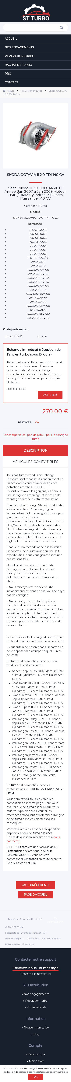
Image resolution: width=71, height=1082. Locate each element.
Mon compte (36, 1054)
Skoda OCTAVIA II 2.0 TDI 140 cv (35, 175)
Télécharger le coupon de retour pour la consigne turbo (35, 437)
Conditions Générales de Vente (43, 938)
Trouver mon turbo (36, 1027)
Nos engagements (36, 994)
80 (16, 389)
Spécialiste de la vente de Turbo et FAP (26, 932)
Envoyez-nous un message (35, 968)
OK (35, 1076)
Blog (36, 1034)
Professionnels (36, 1007)
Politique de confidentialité (19, 944)
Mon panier (36, 1061)
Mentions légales (14, 938)
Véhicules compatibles (35, 462)
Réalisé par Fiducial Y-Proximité (25, 919)
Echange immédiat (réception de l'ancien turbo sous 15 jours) (34, 352)
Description (35, 450)
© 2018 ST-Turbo (14, 927)
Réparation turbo (36, 1000)
